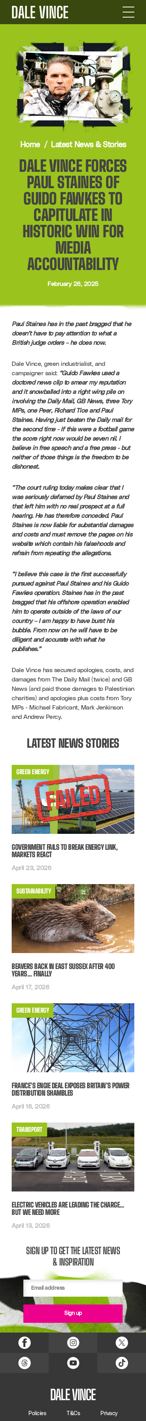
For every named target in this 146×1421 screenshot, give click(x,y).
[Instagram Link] (73, 1343)
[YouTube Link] (73, 1363)
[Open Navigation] (128, 12)
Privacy (109, 1413)
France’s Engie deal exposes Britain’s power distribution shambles (71, 1089)
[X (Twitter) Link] (121, 1343)
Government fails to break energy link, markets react (65, 851)
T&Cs (73, 1413)
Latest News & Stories (88, 145)
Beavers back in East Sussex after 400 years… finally (63, 970)
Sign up (73, 1313)
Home (30, 145)
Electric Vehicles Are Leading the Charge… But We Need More (68, 1208)
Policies (37, 1413)
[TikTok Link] (121, 1363)
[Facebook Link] (24, 1343)
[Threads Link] (24, 1363)
